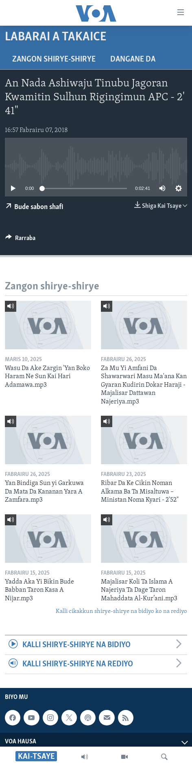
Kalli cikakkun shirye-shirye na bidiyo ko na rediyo (121, 611)
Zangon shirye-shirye (54, 59)
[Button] (20, 240)
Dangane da (132, 59)
